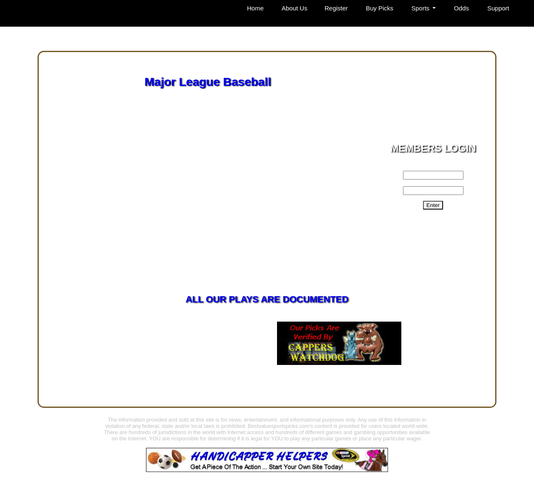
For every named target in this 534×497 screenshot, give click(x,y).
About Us (294, 8)
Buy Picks (379, 8)
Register (336, 8)
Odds (461, 8)
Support (498, 8)
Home (255, 8)
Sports (420, 8)
